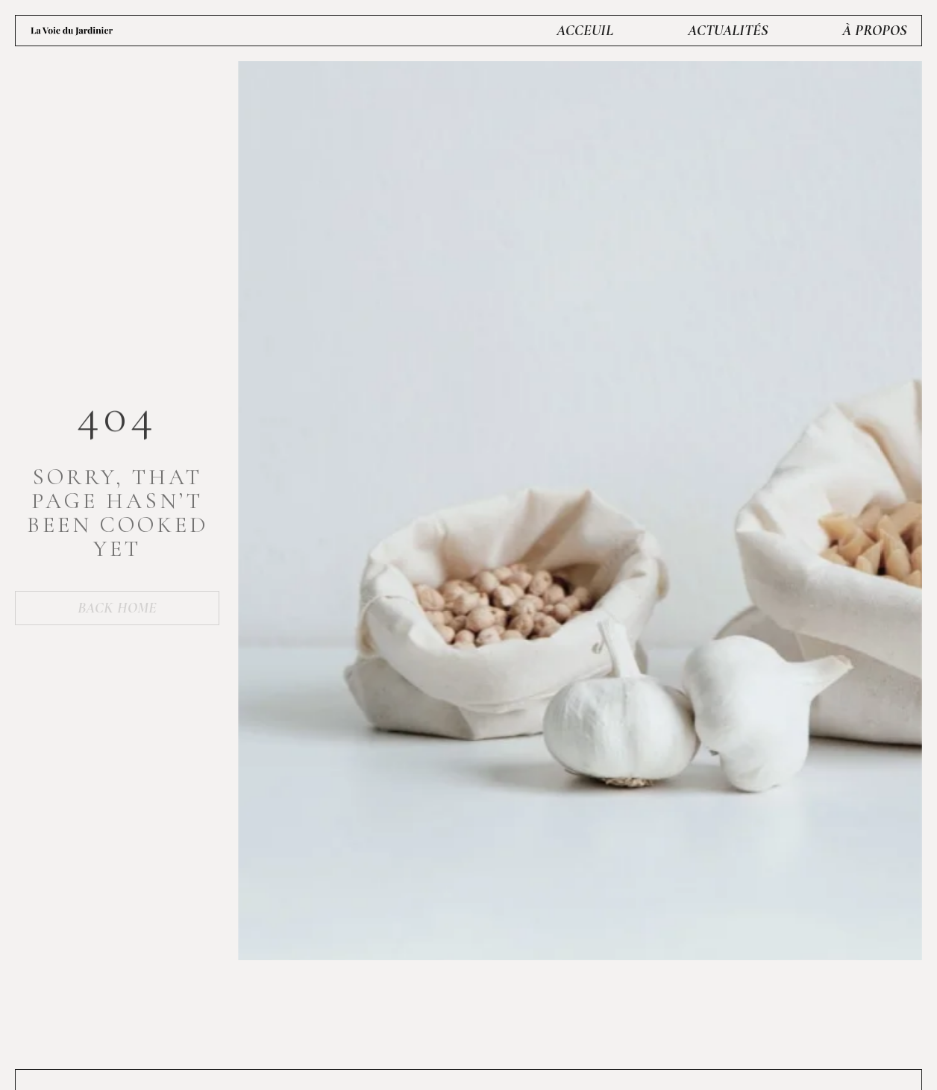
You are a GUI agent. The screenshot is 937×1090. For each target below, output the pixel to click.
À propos (874, 30)
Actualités (728, 30)
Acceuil (585, 30)
